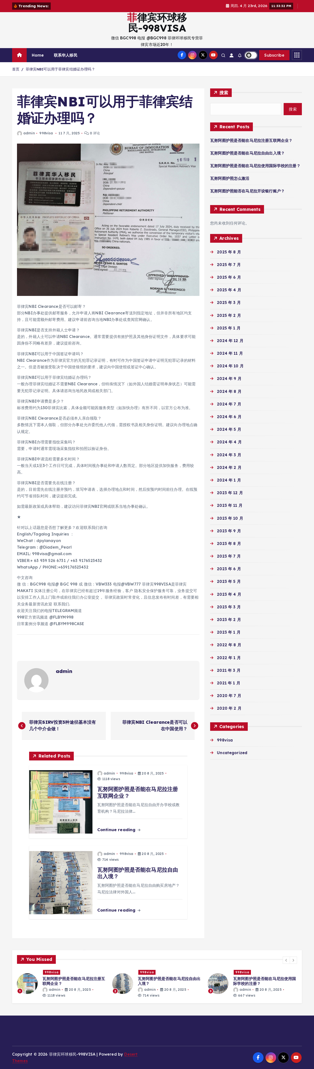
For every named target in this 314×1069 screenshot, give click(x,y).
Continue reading (118, 829)
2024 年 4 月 (229, 442)
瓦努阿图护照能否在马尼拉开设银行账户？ (247, 191)
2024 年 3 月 (229, 454)
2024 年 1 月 (229, 480)
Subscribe (274, 55)
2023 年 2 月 (229, 619)
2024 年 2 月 (229, 467)
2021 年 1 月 (228, 683)
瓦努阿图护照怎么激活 (229, 178)
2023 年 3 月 (229, 606)
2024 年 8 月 (229, 391)
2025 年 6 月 (229, 277)
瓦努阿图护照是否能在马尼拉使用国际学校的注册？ (255, 165)
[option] (62, 984)
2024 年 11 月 (230, 353)
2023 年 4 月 (229, 594)
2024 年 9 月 (229, 378)
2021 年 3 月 (228, 670)
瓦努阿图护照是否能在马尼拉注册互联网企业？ (251, 140)
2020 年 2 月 (229, 708)
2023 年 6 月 (229, 568)
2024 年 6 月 (229, 416)
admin (26, 133)
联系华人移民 (65, 55)
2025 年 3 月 (229, 302)
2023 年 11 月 (229, 505)
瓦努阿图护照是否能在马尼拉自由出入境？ (247, 153)
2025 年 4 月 (229, 289)
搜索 (223, 92)
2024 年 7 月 (229, 404)
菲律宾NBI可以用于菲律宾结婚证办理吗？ (60, 69)
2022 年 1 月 (229, 657)
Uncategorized (232, 752)
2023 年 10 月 (230, 518)
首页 (15, 69)
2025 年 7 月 (229, 264)
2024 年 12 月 (230, 340)
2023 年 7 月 (229, 556)
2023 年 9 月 (229, 530)
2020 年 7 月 (229, 695)
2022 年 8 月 (229, 644)
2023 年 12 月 (230, 492)
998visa (46, 133)
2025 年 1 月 (228, 328)
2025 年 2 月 (229, 315)
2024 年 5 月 (229, 429)
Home (38, 55)
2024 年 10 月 (230, 365)
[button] (286, 960)
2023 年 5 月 (229, 581)
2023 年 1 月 (228, 632)
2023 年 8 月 (229, 543)
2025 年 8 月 (229, 252)
